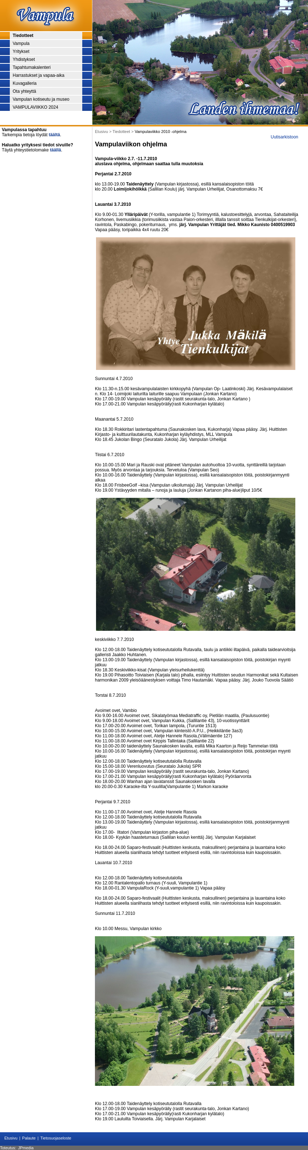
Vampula (21, 43)
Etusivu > (104, 131)
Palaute (29, 1138)
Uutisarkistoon (284, 136)
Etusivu (10, 1138)
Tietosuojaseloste (55, 1138)
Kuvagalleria (25, 83)
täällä (55, 150)
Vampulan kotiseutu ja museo (41, 99)
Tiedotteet (23, 35)
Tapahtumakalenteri (32, 67)
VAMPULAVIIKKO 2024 (35, 107)
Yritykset (21, 51)
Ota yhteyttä (24, 91)
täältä (54, 134)
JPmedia (26, 1148)
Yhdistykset (24, 59)
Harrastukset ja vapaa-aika (38, 75)
